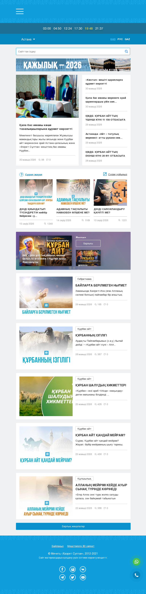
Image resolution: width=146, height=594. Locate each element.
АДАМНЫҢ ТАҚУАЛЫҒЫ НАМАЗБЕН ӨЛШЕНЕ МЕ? (73, 210)
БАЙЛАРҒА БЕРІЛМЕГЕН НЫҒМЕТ (101, 285)
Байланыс (58, 545)
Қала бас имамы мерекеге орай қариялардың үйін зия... (106, 99)
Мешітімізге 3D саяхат (80, 545)
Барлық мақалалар (73, 526)
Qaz (127, 39)
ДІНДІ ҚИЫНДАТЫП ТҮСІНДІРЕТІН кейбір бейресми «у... (33, 212)
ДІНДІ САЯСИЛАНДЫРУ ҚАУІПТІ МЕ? (109, 210)
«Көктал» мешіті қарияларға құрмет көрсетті (104, 81)
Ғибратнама (84, 278)
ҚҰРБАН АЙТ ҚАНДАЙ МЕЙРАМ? (100, 435)
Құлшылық (84, 478)
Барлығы (85, 246)
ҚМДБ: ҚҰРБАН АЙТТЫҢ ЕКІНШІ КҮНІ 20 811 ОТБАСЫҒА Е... (105, 154)
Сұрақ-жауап (33, 174)
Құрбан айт (84, 328)
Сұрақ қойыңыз (117, 174)
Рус (120, 39)
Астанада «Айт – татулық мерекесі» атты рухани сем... (104, 135)
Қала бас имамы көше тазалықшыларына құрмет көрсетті (45, 126)
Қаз (113, 39)
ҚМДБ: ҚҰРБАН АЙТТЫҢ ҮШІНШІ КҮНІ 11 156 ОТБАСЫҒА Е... (105, 117)
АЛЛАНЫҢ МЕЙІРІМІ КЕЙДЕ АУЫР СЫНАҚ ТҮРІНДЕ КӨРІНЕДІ (101, 487)
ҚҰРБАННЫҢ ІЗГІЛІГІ (91, 335)
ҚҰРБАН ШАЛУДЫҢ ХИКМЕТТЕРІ (100, 385)
